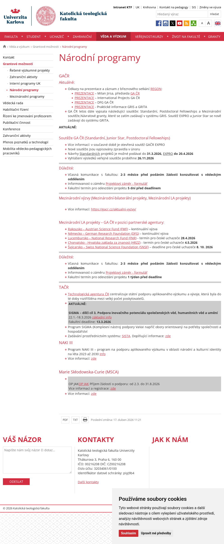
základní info (102, 317)
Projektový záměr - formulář (127, 183)
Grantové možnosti (46, 47)
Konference (11, 129)
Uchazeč (57, 36)
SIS (194, 7)
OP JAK (84, 384)
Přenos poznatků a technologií (25, 142)
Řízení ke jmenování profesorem (27, 116)
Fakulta (11, 36)
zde (168, 336)
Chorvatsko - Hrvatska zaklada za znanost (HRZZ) (104, 242)
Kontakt (8, 57)
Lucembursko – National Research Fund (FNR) (102, 238)
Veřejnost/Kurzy (149, 36)
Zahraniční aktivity (23, 77)
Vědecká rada (13, 103)
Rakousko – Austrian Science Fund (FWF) (98, 229)
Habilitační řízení (16, 109)
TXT (75, 420)
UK (137, 7)
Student (34, 36)
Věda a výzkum (113, 36)
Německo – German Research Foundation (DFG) (103, 233)
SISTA (126, 336)
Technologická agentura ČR (88, 294)
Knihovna (149, 7)
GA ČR (135, 93)
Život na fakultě (186, 36)
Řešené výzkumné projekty (30, 70)
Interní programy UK (25, 83)
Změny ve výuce (210, 7)
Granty (214, 36)
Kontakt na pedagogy (173, 7)
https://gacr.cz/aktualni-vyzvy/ (113, 209)
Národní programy (24, 90)
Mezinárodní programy (27, 96)
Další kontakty (88, 482)
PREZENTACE (84, 93)
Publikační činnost (16, 122)
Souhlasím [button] (128, 533)
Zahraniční (82, 36)
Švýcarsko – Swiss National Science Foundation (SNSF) (108, 247)
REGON (155, 89)
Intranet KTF (122, 7)
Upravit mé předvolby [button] (156, 533)
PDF (65, 420)
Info (102, 354)
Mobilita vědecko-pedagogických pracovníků (27, 151)
